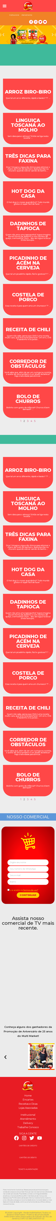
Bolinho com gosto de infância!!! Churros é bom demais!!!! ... (28, 408)
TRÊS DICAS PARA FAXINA (28, 158)
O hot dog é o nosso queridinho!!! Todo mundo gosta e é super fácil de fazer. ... (28, 203)
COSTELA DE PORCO (28, 297)
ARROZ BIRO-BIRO (28, 92)
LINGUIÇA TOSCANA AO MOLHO (28, 125)
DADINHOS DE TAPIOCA (28, 226)
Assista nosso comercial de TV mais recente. (28, 923)
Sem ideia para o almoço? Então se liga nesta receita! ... (28, 137)
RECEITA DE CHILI (28, 329)
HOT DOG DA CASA (28, 193)
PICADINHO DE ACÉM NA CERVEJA (28, 263)
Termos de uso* (30, 890)
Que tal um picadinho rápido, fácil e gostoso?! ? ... (28, 274)
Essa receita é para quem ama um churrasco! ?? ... (28, 306)
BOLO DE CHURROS (28, 398)
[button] (4, 6)
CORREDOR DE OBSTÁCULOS (28, 363)
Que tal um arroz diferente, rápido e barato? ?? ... (28, 98)
